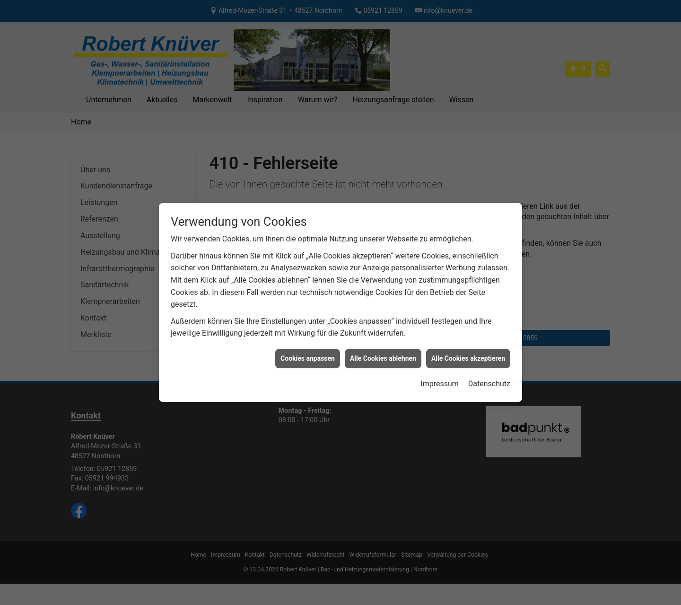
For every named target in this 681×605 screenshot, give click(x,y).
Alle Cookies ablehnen (383, 345)
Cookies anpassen (307, 345)
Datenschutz (489, 370)
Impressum (439, 370)
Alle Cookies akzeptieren (468, 345)
